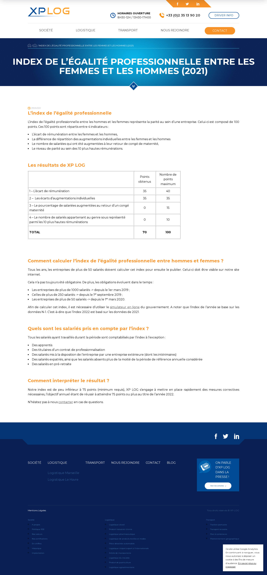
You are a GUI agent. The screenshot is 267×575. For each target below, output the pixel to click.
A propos (36, 524)
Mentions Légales (37, 510)
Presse (112, 4)
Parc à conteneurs (218, 534)
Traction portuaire (218, 524)
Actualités (35, 45)
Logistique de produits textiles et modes (127, 539)
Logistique (85, 30)
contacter (65, 402)
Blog (144, 3)
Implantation (38, 553)
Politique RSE (38, 529)
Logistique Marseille (63, 473)
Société (46, 30)
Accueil (29, 45)
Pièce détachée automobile (122, 543)
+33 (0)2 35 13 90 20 (183, 15)
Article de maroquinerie (120, 553)
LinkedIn (197, 4)
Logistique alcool (117, 524)
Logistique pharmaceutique (122, 534)
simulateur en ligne (125, 307)
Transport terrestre (218, 529)
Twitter (187, 4)
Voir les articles (218, 486)
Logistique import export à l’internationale (129, 548)
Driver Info (224, 15)
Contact (219, 30)
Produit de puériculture (120, 562)
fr (233, 3)
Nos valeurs (37, 534)
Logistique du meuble (119, 558)
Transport (128, 30)
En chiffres (37, 543)
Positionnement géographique (224, 539)
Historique (36, 548)
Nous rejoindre (175, 30)
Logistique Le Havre (63, 479)
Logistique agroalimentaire (121, 567)
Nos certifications (39, 539)
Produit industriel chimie (120, 529)
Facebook (177, 4)
